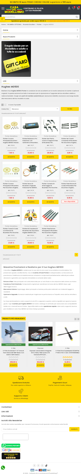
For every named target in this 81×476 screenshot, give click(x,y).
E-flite (13, 348)
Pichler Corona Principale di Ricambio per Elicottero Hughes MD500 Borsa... (10, 187)
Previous (75, 319)
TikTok (46, 465)
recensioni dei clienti (11, 455)
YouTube (39, 465)
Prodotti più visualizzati (13, 318)
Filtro (69, 109)
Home (5, 30)
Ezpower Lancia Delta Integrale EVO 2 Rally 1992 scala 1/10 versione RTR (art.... (40, 353)
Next (78, 319)
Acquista (11, 157)
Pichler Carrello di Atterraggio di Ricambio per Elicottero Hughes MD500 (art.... (50, 187)
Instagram (43, 465)
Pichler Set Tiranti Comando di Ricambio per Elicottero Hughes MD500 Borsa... (69, 141)
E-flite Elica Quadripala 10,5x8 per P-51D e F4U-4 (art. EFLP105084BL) (67, 352)
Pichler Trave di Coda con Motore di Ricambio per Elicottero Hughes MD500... (11, 232)
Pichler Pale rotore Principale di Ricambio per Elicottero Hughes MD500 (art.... (49, 232)
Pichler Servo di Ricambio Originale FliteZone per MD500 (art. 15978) (29, 187)
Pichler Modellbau (11, 136)
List (5, 105)
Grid (2, 105)
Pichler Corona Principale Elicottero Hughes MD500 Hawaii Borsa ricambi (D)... (10, 141)
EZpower (40, 348)
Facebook (35, 465)
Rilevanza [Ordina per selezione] (35, 109)
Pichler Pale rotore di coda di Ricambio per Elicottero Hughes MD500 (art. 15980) (68, 187)
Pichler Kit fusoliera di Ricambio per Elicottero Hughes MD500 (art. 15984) (30, 232)
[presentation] (15, 437)
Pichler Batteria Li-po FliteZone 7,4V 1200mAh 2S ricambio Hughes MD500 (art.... (30, 141)
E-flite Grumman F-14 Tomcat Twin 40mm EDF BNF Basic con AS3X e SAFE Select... (13, 353)
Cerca (76, 17)
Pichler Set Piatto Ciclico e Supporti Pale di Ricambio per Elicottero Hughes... (50, 141)
